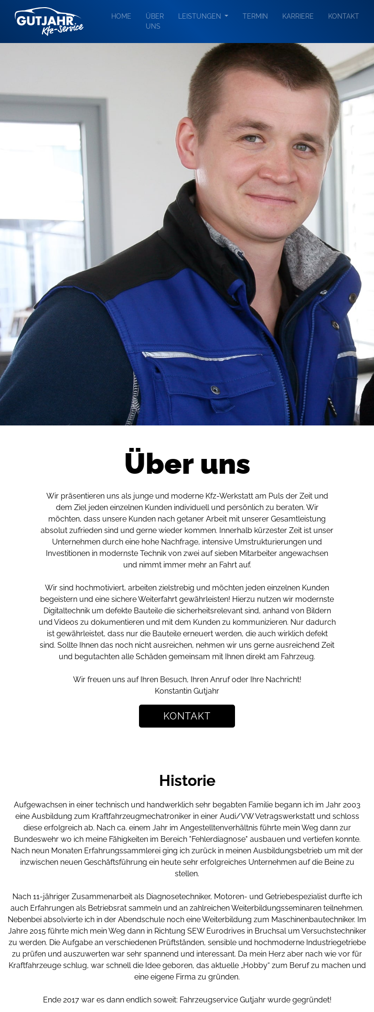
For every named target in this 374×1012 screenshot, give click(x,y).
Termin (255, 16)
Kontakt (343, 16)
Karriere (298, 16)
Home (121, 16)
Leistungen (200, 16)
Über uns (155, 21)
